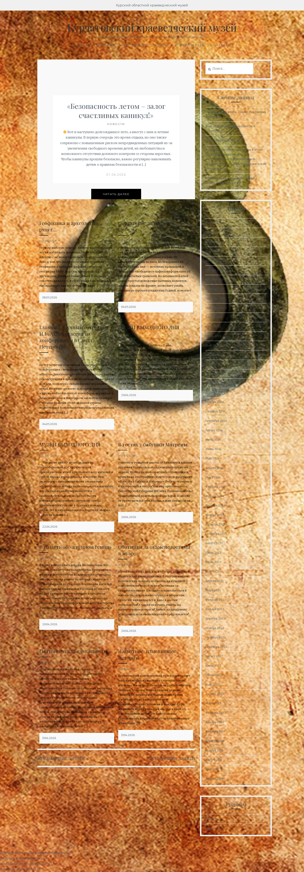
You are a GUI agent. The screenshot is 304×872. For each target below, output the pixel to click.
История (105, 45)
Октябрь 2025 (215, 298)
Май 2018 (212, 769)
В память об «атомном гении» (75, 546)
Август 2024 (214, 430)
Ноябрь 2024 (214, 402)
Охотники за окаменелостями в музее (154, 550)
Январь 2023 (214, 609)
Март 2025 (213, 364)
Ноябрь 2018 (214, 750)
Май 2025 (212, 345)
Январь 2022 (214, 722)
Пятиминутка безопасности (73, 651)
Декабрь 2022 (215, 618)
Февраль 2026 (215, 261)
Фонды (161, 45)
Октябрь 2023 (215, 524)
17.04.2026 (49, 738)
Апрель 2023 (214, 581)
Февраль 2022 (215, 712)
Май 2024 (212, 458)
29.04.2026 (128, 395)
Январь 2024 (214, 496)
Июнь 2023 (213, 562)
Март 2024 (213, 477)
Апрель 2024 (214, 468)
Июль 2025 (213, 326)
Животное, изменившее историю (147, 654)
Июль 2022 (213, 665)
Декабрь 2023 (215, 505)
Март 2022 (213, 703)
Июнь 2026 (213, 223)
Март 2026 (213, 251)
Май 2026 (212, 232)
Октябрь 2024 (215, 411)
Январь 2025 (214, 383)
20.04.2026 (128, 517)
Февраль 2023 (215, 599)
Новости (116, 124)
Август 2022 (214, 656)
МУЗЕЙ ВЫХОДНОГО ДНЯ (148, 327)
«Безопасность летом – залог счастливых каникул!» (116, 110)
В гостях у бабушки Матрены (153, 444)
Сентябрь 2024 (216, 421)
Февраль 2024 (215, 487)
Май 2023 (212, 571)
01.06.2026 (116, 174)
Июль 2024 (213, 439)
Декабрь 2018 (214, 741)
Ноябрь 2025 (214, 289)
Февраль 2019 (215, 731)
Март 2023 (213, 590)
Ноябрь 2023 (214, 515)
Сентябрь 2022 (216, 647)
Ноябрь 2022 (214, 628)
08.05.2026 (49, 297)
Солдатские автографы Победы (146, 226)
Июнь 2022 (213, 675)
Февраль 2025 (215, 374)
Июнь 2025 (213, 336)
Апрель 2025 (214, 355)
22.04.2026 (49, 526)
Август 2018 (213, 760)
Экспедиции (134, 45)
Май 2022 (212, 684)
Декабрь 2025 (215, 279)
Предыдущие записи (61, 758)
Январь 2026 (214, 270)
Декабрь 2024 (215, 392)
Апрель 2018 (214, 778)
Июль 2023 (213, 552)
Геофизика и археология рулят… (68, 226)
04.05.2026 (128, 307)
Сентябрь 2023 (216, 534)
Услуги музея (190, 45)
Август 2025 (214, 317)
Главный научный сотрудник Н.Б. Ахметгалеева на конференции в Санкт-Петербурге (74, 337)
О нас (209, 828)
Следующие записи (172, 758)
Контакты (220, 45)
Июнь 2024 (213, 449)
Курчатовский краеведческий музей (152, 27)
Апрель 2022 (214, 694)
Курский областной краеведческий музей (152, 5)
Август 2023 (214, 543)
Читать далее (116, 194)
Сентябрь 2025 (216, 308)
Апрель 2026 (214, 242)
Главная (82, 45)
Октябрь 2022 (215, 637)
